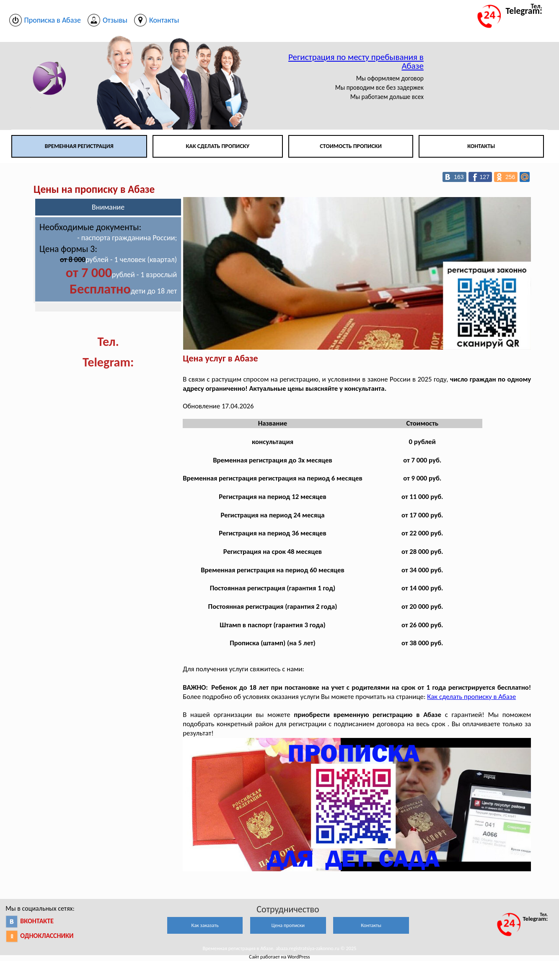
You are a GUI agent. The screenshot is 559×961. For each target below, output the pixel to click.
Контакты (481, 146)
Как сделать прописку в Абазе (471, 696)
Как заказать (205, 925)
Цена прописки (288, 925)
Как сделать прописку (217, 146)
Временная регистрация (79, 146)
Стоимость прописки (351, 146)
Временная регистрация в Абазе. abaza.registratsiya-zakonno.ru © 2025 (279, 948)
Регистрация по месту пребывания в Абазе (356, 61)
